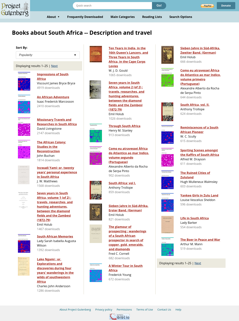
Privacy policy (103, 309)
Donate (226, 5)
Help (178, 309)
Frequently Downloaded (85, 17)
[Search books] (112, 5)
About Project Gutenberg (75, 309)
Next (54, 66)
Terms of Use (144, 309)
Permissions (124, 309)
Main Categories (123, 17)
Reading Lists (152, 17)
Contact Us (164, 309)
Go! (159, 5)
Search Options (180, 17)
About (53, 17)
